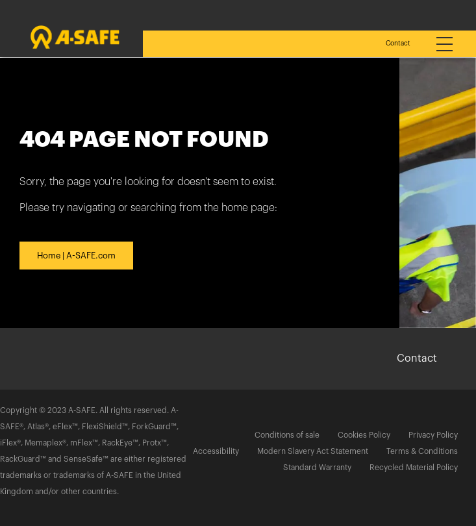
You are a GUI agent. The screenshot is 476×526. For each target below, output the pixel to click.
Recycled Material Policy (414, 467)
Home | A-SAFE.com (76, 255)
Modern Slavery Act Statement (312, 451)
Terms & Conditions (422, 451)
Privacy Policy (433, 435)
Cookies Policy (364, 435)
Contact (398, 43)
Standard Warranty (317, 467)
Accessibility (216, 451)
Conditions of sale (287, 435)
